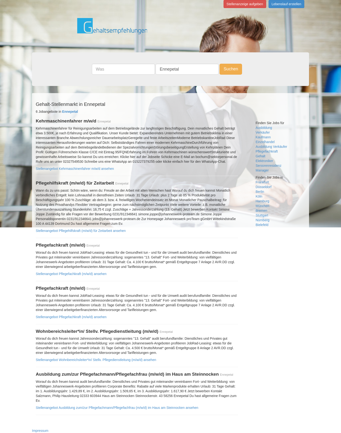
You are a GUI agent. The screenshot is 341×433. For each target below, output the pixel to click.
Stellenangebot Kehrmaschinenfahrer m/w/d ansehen (75, 169)
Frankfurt (262, 182)
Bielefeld (262, 225)
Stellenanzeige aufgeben (245, 4)
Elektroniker (264, 161)
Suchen (231, 69)
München (262, 206)
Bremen (261, 210)
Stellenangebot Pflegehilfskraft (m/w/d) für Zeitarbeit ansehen (81, 231)
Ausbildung (264, 128)
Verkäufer (263, 132)
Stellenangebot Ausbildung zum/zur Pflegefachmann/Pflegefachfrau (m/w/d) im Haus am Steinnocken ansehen (117, 408)
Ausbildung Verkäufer (271, 147)
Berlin (260, 192)
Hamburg (262, 201)
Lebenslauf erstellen (286, 4)
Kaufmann (263, 137)
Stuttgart (262, 215)
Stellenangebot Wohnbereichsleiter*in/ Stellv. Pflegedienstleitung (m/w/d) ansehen (96, 360)
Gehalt (260, 156)
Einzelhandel (265, 142)
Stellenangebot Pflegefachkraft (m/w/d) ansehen (71, 274)
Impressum (40, 431)
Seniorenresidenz (269, 165)
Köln (259, 196)
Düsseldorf (264, 187)
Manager (262, 170)
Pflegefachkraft (267, 151)
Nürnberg (262, 220)
